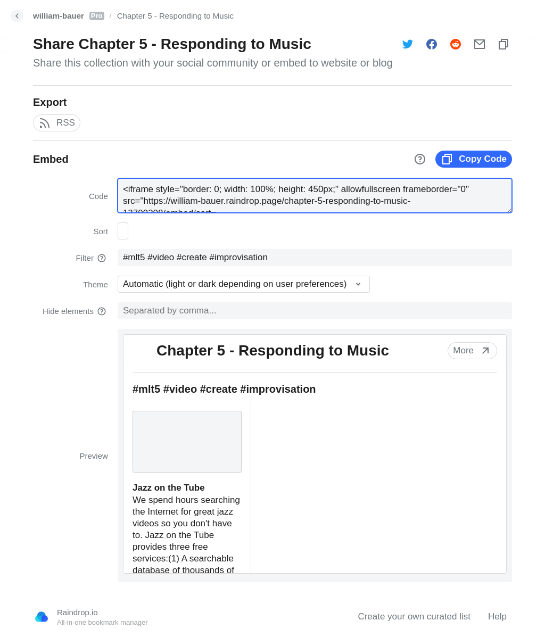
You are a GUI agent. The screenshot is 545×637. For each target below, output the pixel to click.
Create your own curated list (414, 616)
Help (497, 616)
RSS (56, 123)
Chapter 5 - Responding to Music (175, 15)
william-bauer (68, 15)
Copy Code (474, 159)
